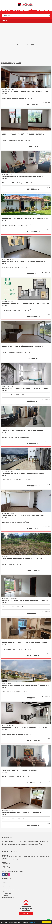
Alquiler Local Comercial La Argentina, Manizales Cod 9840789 (26, 388)
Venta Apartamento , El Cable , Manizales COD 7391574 (23, 473)
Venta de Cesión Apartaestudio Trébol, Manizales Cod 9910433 (26, 304)
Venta (4, 885)
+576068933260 (6, 867)
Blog (4, 891)
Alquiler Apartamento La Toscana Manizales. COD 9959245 (25, 600)
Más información (31, 922)
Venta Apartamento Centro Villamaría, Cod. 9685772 (22, 176)
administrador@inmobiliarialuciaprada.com (12, 871)
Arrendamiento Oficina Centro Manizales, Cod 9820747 (23, 516)
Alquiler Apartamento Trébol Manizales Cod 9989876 (23, 346)
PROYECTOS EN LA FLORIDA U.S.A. (11, 889)
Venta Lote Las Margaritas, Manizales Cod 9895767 (22, 558)
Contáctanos (6, 895)
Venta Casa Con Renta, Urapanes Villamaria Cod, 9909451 (24, 728)
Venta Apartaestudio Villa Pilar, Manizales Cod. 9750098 (24, 643)
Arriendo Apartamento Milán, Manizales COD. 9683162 (23, 134)
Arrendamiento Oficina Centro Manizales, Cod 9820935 (24, 261)
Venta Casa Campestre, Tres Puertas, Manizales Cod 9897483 (26, 219)
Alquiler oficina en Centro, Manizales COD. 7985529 (22, 431)
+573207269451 (6, 863)
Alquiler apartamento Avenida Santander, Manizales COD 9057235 (26, 91)
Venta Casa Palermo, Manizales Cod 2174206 (19, 770)
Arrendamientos (7, 887)
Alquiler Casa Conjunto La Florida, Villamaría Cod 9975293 (25, 685)
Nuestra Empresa (7, 893)
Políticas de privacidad (8, 897)
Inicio (4, 882)
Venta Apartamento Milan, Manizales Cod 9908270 (21, 812)
